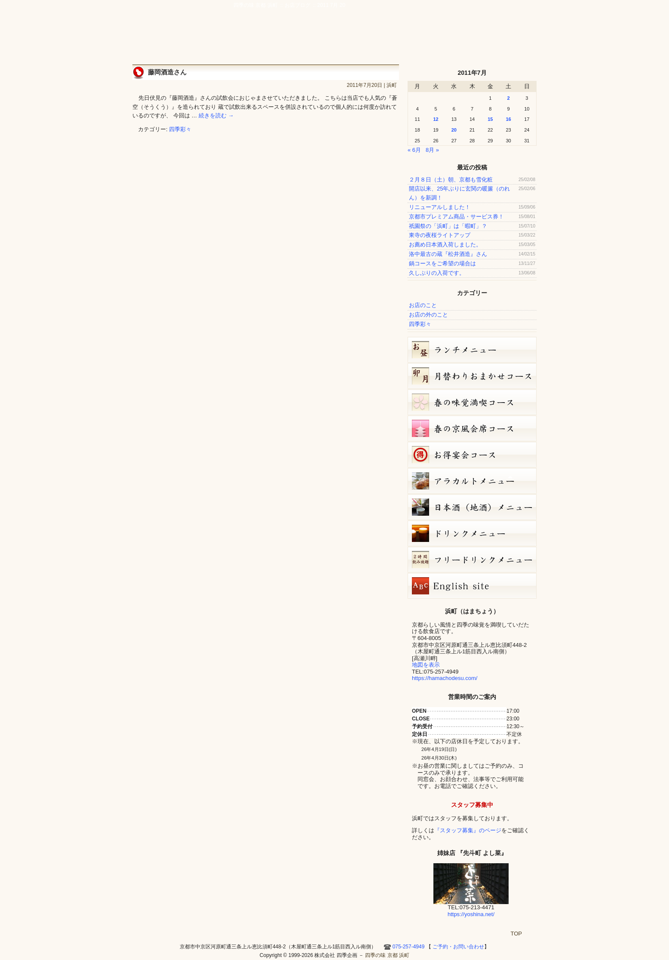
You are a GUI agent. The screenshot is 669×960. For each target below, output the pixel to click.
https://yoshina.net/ (471, 914)
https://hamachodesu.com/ (444, 678)
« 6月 (414, 150)
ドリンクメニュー (472, 533)
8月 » (432, 150)
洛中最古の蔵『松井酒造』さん (448, 254)
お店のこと (423, 305)
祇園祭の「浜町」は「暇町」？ (448, 226)
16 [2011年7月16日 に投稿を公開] (508, 119)
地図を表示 (426, 665)
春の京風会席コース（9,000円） (472, 428)
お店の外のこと (428, 314)
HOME (526, 39)
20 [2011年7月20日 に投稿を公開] (454, 129)
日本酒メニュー (472, 507)
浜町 (392, 85)
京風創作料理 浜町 (303, 39)
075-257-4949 (409, 947)
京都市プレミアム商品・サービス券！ (456, 216)
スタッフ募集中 (472, 804)
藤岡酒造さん (167, 72)
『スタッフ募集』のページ (467, 830)
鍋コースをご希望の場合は (442, 263)
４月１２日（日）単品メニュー (472, 481)
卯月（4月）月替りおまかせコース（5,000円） (472, 376)
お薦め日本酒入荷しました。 (445, 244)
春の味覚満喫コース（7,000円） (472, 402)
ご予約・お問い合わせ (496, 19)
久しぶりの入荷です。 (437, 273)
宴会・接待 (349, 39)
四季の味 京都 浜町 (173, 30)
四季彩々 (180, 129)
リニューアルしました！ (439, 207)
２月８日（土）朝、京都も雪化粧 (451, 179)
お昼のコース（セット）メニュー (472, 350)
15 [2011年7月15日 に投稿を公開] (490, 119)
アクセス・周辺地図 (389, 39)
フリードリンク (472, 559)
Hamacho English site (501, 39)
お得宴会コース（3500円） (472, 455)
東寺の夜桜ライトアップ (439, 235)
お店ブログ (466, 39)
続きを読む (216, 115)
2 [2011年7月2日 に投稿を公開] (508, 98)
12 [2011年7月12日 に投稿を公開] (435, 119)
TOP (516, 933)
